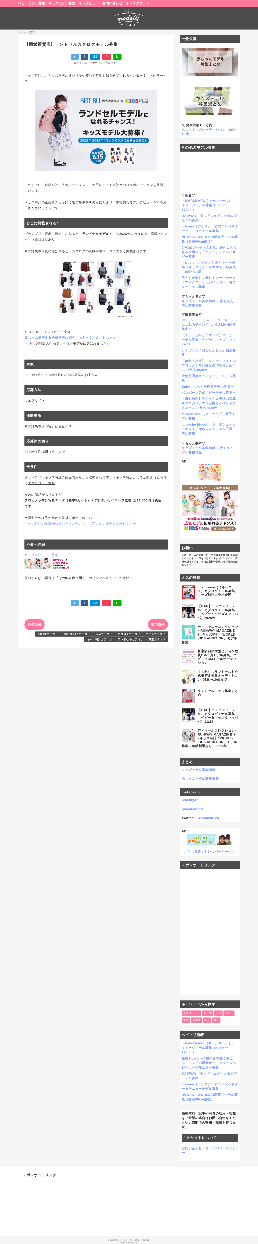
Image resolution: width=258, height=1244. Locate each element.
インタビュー (89, 3)
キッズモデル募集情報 (199, 301)
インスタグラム (137, 3)
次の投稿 (34, 624)
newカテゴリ (104, 634)
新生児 (196, 1020)
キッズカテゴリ (155, 634)
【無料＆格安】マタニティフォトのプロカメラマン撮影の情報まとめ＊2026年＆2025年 (209, 365)
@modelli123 (192, 809)
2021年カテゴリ (48, 634)
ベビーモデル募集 (31, 3)
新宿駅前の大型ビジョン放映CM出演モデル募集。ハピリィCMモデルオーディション (218, 657)
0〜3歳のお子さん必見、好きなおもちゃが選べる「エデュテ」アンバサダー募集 (209, 252)
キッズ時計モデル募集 (41, 555)
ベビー (229, 1013)
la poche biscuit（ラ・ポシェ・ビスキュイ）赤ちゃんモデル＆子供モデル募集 (209, 429)
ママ (186, 1020)
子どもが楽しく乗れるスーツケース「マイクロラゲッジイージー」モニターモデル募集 (209, 282)
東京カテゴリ (156, 639)
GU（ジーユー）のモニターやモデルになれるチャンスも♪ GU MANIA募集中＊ (210, 324)
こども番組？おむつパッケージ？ (209, 852)
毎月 (207, 1020)
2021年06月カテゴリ (77, 634)
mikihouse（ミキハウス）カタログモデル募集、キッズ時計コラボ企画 (218, 591)
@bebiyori (190, 800)
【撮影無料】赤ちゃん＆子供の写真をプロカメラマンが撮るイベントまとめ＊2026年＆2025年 (209, 403)
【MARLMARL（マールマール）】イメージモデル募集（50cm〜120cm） (208, 205)
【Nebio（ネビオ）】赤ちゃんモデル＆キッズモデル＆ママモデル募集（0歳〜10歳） (209, 267)
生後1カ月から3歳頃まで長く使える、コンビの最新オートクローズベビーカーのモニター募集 (209, 1063)
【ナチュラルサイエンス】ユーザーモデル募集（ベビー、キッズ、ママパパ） (209, 339)
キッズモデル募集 (61, 3)
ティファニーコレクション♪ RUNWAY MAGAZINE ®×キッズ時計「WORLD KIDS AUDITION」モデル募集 (210, 634)
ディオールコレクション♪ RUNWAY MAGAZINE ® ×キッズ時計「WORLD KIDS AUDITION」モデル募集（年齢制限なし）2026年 (209, 738)
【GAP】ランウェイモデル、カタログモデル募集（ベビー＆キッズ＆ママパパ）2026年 (218, 612)
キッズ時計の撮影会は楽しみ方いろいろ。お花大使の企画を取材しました (80, 523)
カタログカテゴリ (129, 634)
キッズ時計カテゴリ (99, 639)
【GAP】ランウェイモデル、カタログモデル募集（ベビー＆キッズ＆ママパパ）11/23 (218, 715)
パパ (218, 1013)
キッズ (207, 1013)
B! (95, 56)
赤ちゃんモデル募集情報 (200, 779)
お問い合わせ (112, 3)
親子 (216, 1020)
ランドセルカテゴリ (130, 639)
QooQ (135, 1242)
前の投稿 (158, 624)
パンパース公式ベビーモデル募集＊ (209, 393)
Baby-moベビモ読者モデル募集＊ (208, 386)
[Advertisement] (210, 932)
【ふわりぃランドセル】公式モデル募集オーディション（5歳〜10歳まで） (218, 675)
